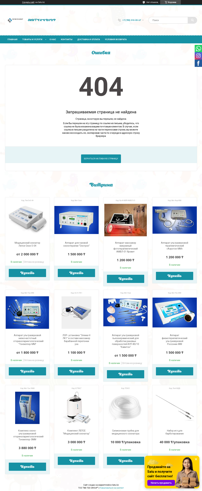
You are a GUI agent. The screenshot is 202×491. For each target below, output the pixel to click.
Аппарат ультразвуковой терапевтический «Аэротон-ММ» (174, 246)
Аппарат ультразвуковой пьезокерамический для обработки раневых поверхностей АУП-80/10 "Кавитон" (125, 341)
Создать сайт (28, 2)
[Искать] (192, 20)
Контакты (66, 39)
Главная (12, 39)
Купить (27, 273)
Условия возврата (116, 39)
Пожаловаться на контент (112, 488)
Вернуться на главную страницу (101, 159)
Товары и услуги (32, 39)
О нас (52, 39)
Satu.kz (115, 485)
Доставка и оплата (88, 39)
